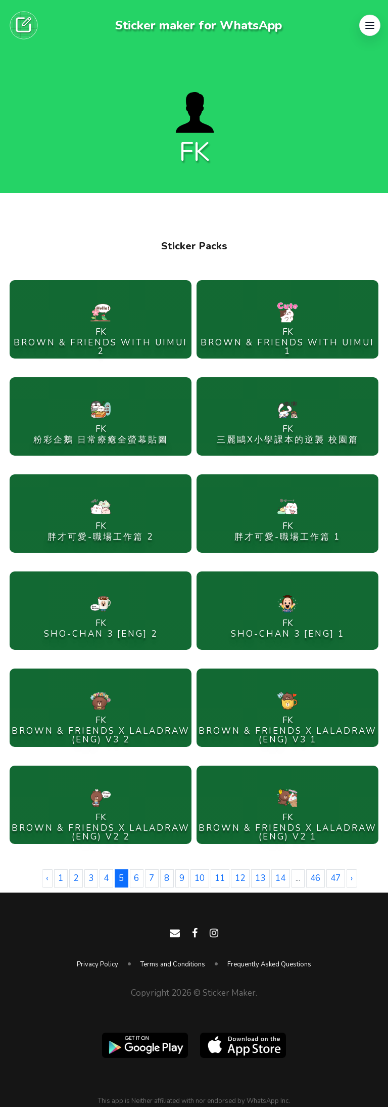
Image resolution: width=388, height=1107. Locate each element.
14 (280, 878)
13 (260, 878)
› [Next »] (352, 878)
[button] (369, 25)
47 (335, 878)
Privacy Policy (97, 964)
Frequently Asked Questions (269, 964)
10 (200, 878)
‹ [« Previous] (47, 878)
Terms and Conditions (172, 964)
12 (240, 878)
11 (220, 878)
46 (315, 878)
